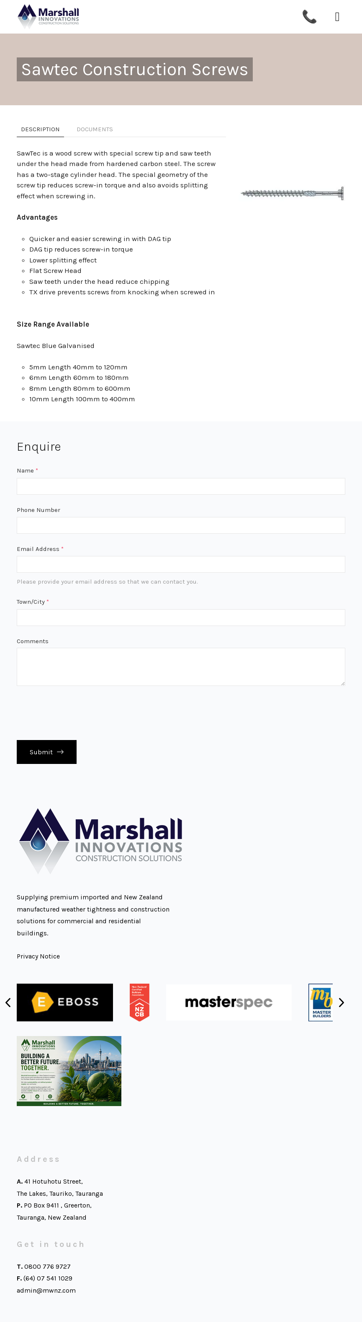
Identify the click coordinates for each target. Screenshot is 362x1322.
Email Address (40, 549)
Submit (41, 752)
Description (40, 129)
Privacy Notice (38, 956)
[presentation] (80, 712)
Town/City (33, 601)
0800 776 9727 (47, 1266)
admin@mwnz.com (46, 1290)
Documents (95, 129)
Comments (33, 641)
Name (27, 470)
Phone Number (38, 510)
